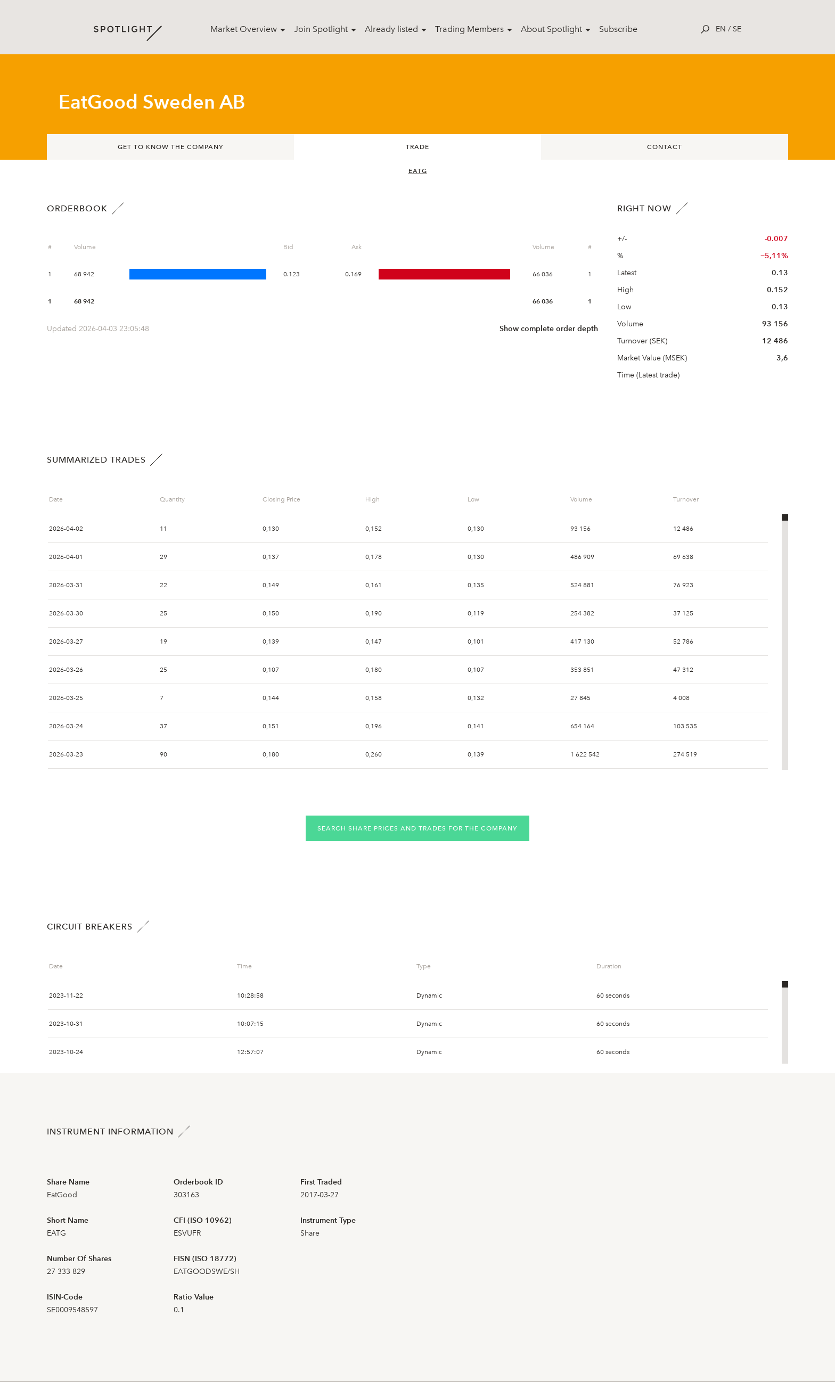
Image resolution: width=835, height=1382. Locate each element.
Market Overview (243, 29)
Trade (417, 147)
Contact (664, 147)
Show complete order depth (549, 328)
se (737, 29)
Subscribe (618, 29)
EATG (417, 171)
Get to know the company (170, 147)
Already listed (391, 29)
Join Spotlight (321, 29)
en (721, 29)
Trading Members (469, 29)
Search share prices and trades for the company (417, 828)
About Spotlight (551, 29)
